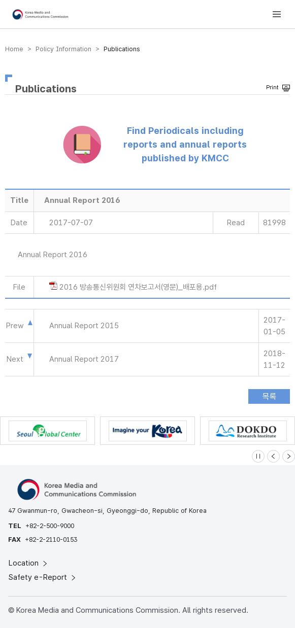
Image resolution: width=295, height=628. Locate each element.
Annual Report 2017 (84, 359)
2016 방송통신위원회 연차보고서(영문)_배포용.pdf (138, 287)
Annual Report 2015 (84, 325)
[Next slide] (288, 456)
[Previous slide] (273, 456)
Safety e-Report (43, 577)
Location (29, 563)
